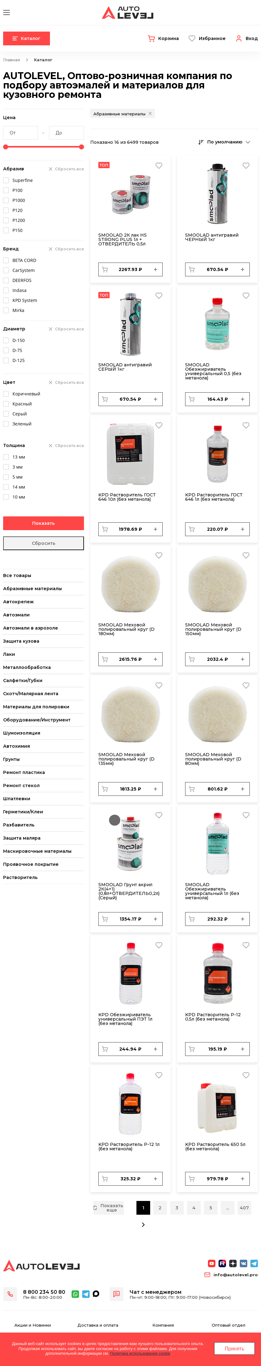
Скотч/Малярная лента (30, 693)
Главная (11, 60)
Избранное (212, 38)
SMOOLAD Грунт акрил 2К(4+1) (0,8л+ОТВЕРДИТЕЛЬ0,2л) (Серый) (129, 891)
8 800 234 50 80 (44, 1292)
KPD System (24, 300)
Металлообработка (27, 667)
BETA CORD (24, 260)
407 (244, 1208)
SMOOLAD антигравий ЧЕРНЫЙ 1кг (212, 237)
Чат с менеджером (155, 1292)
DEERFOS (22, 280)
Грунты (11, 759)
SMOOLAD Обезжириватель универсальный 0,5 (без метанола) (213, 371)
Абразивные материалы (32, 588)
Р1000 (18, 200)
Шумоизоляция (21, 733)
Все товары (17, 575)
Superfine (22, 180)
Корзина (168, 38)
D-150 (18, 340)
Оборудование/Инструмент (37, 720)
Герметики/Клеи (23, 812)
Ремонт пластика (24, 772)
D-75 (17, 350)
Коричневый (26, 394)
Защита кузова (21, 641)
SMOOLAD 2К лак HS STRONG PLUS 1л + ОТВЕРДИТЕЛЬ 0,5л (122, 239)
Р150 (17, 230)
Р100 (17, 190)
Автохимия (16, 746)
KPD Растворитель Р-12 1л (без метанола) (129, 1147)
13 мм (18, 457)
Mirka (18, 310)
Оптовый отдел (228, 1325)
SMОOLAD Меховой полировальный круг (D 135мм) (126, 759)
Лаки (9, 654)
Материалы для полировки (36, 707)
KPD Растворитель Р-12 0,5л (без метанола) (213, 1017)
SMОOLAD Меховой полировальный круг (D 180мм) (126, 629)
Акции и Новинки (32, 1325)
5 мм (17, 477)
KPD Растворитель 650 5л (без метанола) (215, 1147)
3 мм (17, 467)
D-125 (18, 360)
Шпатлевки (16, 798)
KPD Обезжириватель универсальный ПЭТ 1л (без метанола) (125, 1019)
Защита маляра (22, 838)
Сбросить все (69, 169)
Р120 (17, 210)
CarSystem (23, 270)
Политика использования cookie (140, 1353)
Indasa (19, 290)
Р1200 (18, 220)
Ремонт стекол (21, 785)
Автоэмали (16, 615)
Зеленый (22, 424)
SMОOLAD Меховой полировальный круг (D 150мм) (213, 629)
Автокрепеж (18, 602)
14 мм (18, 487)
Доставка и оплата (97, 1325)
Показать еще (108, 1208)
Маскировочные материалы (37, 851)
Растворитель (20, 877)
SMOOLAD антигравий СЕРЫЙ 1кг (125, 367)
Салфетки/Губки (22, 680)
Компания (163, 1325)
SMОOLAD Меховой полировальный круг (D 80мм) (213, 759)
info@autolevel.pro (236, 1275)
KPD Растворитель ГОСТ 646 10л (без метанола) (127, 497)
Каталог (26, 38)
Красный (22, 404)
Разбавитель (18, 825)
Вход (252, 38)
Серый (19, 414)
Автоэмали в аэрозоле (30, 628)
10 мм (18, 497)
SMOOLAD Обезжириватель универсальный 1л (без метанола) (212, 891)
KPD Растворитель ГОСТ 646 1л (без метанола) (214, 497)
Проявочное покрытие (31, 864)
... (227, 1208)
